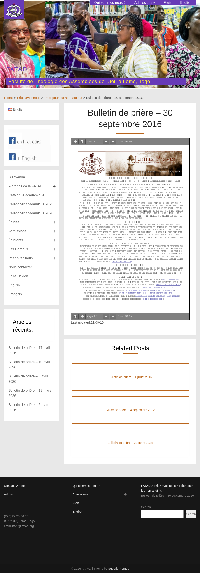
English (185, 2)
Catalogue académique (26, 195)
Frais (168, 2)
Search (146, 507)
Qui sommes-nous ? (110, 2)
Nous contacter (20, 267)
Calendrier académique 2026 (30, 213)
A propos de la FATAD (25, 186)
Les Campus (18, 249)
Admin (8, 494)
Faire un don (18, 276)
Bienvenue (16, 177)
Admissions (143, 2)
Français (15, 294)
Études (13, 222)
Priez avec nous (28, 98)
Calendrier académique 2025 (30, 204)
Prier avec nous (20, 258)
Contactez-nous (14, 486)
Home (8, 98)
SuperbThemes (118, 568)
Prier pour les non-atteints (63, 98)
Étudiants (15, 240)
